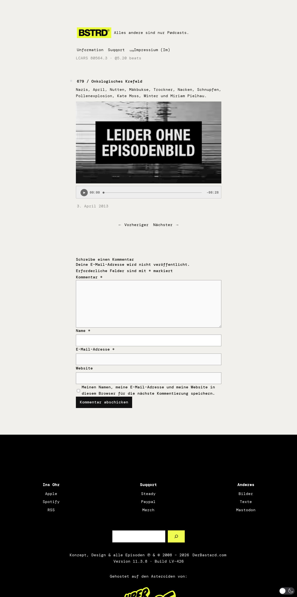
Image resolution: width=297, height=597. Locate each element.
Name (83, 330)
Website (84, 368)
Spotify (51, 501)
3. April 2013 (92, 206)
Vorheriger (136, 224)
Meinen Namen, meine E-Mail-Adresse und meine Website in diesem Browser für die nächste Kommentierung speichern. (148, 390)
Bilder (246, 493)
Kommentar (89, 277)
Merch (148, 509)
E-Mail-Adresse (95, 349)
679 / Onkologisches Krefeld (109, 81)
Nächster (163, 224)
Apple (51, 493)
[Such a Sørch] (176, 536)
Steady (148, 493)
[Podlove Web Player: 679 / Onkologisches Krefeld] (148, 192)
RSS (51, 509)
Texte (246, 501)
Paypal (148, 501)
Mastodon (246, 509)
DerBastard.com (209, 555)
